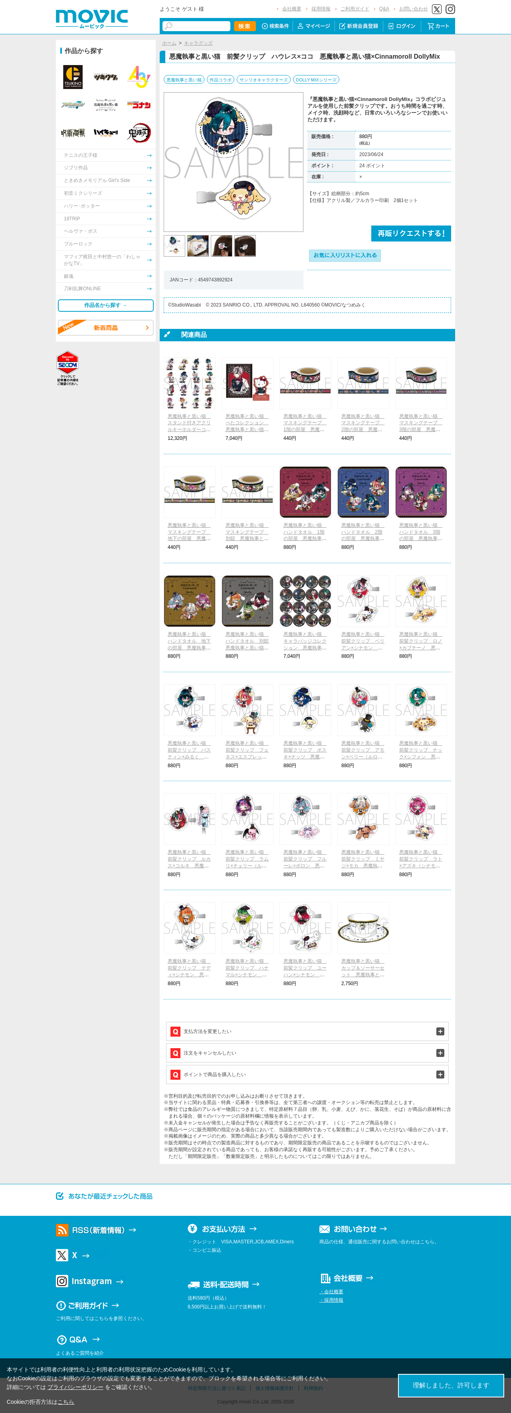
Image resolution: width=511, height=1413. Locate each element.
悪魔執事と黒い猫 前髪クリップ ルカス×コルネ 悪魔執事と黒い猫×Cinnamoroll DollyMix (189, 865)
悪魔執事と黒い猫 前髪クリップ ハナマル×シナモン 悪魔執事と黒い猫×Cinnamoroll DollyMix (247, 974)
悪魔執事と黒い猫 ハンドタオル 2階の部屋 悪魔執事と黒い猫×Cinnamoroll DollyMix (362, 538)
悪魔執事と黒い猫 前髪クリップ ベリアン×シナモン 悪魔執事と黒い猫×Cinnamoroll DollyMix (363, 647)
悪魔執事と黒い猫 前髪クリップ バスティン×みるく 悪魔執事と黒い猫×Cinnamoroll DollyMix (189, 756)
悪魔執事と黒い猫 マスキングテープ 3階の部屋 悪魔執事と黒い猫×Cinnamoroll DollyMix (420, 430)
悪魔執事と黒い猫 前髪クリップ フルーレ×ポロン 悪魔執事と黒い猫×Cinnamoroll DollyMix (305, 865)
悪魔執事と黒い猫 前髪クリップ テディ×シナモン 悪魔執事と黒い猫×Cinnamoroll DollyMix (189, 974)
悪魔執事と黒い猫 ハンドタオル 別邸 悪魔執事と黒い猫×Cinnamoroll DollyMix (249, 647)
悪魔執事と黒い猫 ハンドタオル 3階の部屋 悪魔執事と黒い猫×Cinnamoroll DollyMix (420, 538)
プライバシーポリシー (75, 1387)
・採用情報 (331, 1300)
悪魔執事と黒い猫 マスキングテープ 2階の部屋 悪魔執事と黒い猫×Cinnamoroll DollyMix (362, 430)
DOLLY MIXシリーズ (316, 79)
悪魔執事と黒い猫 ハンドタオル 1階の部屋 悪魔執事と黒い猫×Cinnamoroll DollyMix (305, 538)
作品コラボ (221, 79)
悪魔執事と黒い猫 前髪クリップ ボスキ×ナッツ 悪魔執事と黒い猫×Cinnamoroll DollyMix (305, 756)
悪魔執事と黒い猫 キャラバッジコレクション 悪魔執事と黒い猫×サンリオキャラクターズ (305, 647)
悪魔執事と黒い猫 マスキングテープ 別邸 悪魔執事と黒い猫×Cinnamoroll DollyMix (247, 538)
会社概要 (291, 9)
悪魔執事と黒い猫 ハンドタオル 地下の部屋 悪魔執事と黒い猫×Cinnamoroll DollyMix (189, 647)
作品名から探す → (105, 305)
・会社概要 (331, 1291)
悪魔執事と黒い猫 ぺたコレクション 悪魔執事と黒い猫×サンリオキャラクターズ (247, 430)
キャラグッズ (198, 43)
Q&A (384, 9)
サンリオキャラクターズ (264, 79)
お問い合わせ (413, 9)
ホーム (169, 43)
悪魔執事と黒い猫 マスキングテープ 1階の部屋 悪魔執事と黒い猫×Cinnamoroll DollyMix (305, 430)
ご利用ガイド (355, 9)
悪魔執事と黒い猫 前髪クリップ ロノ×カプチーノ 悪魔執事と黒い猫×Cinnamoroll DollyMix (420, 647)
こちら (65, 1402)
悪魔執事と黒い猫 (184, 79)
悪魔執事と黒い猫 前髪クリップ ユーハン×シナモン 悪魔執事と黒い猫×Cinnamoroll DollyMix (305, 974)
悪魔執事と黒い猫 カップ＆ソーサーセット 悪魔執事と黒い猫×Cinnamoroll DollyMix (362, 974)
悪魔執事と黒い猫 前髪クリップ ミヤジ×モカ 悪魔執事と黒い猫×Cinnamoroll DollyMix (362, 865)
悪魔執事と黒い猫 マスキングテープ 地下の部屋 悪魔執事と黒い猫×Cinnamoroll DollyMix (189, 538)
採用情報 (321, 9)
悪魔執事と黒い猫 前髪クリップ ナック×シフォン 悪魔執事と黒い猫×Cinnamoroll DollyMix (420, 756)
